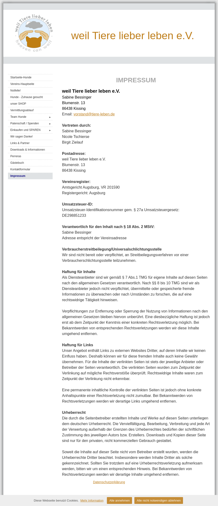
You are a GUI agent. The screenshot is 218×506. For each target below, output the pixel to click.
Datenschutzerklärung (109, 482)
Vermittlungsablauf (22, 110)
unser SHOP (18, 103)
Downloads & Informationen (27, 149)
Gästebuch (17, 162)
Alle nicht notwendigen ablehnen (159, 500)
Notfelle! (15, 90)
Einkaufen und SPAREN (31, 130)
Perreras (15, 156)
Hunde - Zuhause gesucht (26, 97)
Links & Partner (20, 143)
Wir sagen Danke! (21, 136)
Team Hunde (31, 117)
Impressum (17, 176)
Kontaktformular (20, 169)
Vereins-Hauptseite (22, 84)
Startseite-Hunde (20, 77)
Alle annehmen (119, 500)
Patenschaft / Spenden (31, 123)
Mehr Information (91, 500)
